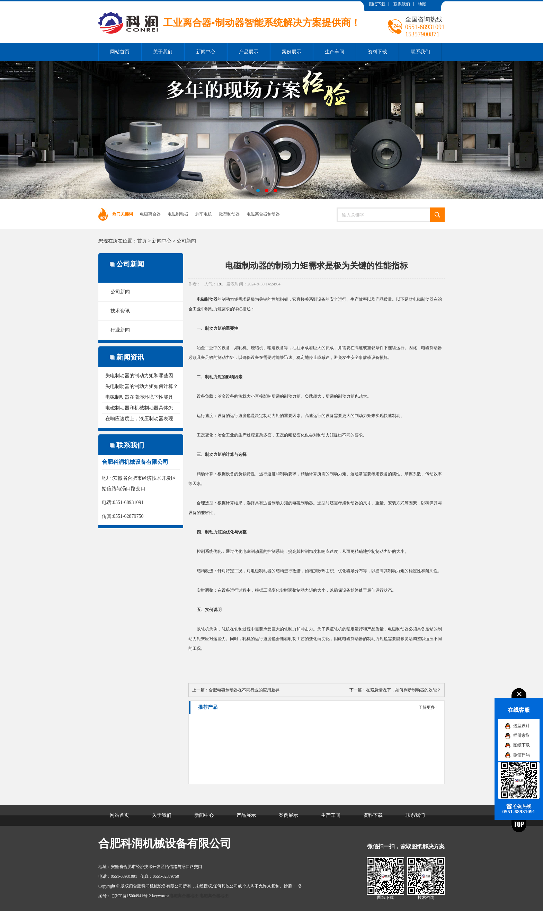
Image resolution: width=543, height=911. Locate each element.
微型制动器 (229, 214)
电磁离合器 (150, 214)
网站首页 (120, 51)
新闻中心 (205, 51)
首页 (142, 241)
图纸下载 (377, 4)
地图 (422, 4)
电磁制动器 (178, 214)
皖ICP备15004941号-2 (131, 895)
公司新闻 (186, 241)
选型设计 (521, 725)
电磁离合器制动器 (263, 214)
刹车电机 (203, 214)
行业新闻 (120, 330)
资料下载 (377, 51)
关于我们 (162, 51)
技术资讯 (120, 310)
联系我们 (401, 4)
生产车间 (334, 51)
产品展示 (248, 51)
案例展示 (291, 51)
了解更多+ (427, 707)
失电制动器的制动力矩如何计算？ (141, 386)
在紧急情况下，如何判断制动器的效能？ (403, 690)
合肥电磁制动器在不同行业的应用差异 (244, 690)
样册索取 (521, 735)
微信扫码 (521, 754)
